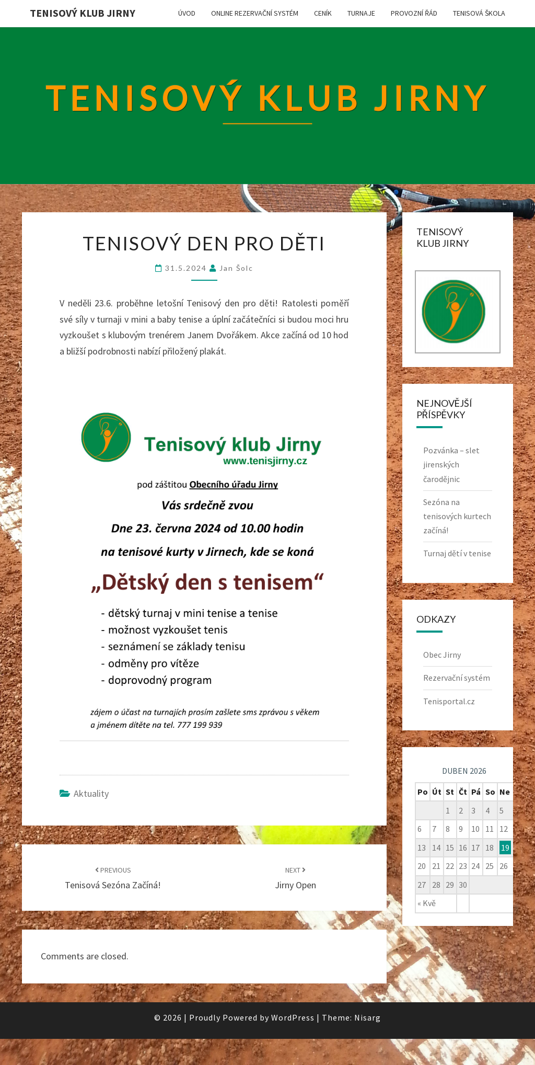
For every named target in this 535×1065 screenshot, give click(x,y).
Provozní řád (414, 13)
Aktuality (91, 793)
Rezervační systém (456, 677)
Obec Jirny (442, 654)
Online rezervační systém (254, 13)
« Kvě (426, 903)
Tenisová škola (479, 13)
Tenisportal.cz (449, 701)
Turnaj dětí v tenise (457, 553)
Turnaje (361, 13)
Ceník (323, 13)
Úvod (186, 13)
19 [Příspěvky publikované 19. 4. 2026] (505, 847)
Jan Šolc (236, 268)
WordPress (293, 1017)
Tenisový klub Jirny (82, 12)
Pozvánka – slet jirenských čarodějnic (451, 464)
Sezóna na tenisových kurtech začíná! (457, 516)
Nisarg (367, 1017)
